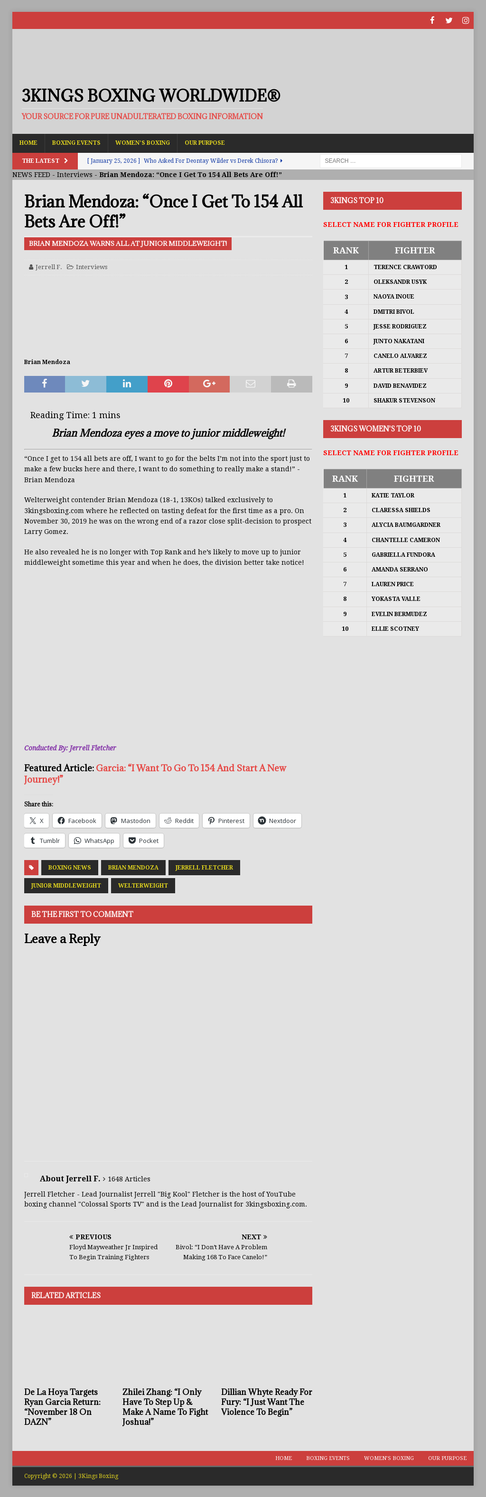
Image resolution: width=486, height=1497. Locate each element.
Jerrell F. (49, 266)
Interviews (75, 174)
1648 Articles (129, 1178)
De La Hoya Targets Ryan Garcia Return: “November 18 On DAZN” (62, 1406)
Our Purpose (205, 142)
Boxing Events (76, 142)
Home (28, 142)
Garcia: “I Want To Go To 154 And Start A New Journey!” (155, 773)
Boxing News (69, 867)
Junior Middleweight (66, 885)
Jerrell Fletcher (204, 867)
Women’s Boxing (142, 142)
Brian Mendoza (133, 867)
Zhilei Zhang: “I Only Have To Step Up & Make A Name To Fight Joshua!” (165, 1406)
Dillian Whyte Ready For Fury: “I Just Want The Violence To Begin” (266, 1401)
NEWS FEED (31, 174)
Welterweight (143, 885)
